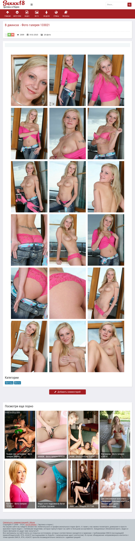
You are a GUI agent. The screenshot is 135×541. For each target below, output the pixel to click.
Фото (36, 14)
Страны (56, 14)
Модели (46, 14)
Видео (27, 14)
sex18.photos (30, 525)
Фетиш (9, 382)
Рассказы (66, 14)
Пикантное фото (16, 4)
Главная (7, 14)
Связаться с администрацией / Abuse (19, 522)
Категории (17, 14)
